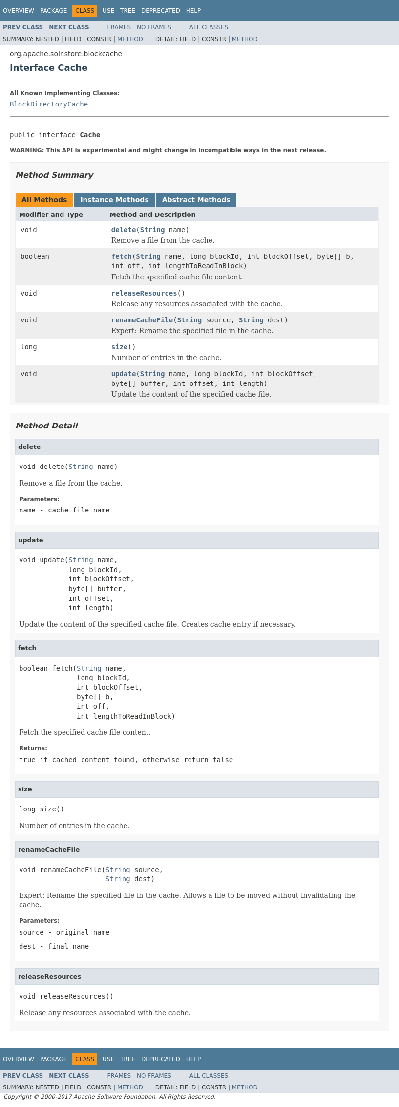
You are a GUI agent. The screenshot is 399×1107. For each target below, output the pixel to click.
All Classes (208, 27)
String (152, 230)
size (119, 347)
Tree (127, 10)
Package (53, 10)
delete (123, 230)
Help (193, 10)
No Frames (154, 27)
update (123, 374)
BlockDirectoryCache (49, 104)
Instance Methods (114, 200)
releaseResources (144, 293)
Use (108, 10)
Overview (18, 10)
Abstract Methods (196, 200)
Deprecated (160, 10)
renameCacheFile (142, 320)
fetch (121, 256)
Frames (119, 27)
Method (130, 39)
